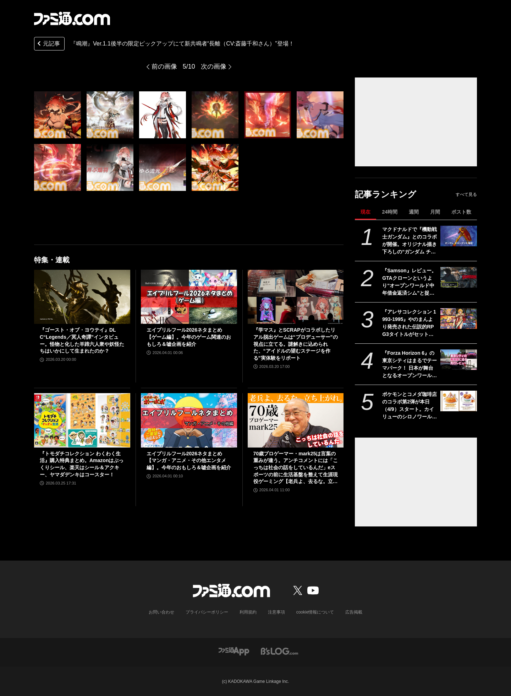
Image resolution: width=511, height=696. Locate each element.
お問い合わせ (161, 612)
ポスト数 (461, 212)
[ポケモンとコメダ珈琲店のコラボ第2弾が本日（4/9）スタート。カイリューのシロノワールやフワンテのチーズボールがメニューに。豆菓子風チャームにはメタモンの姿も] (458, 401)
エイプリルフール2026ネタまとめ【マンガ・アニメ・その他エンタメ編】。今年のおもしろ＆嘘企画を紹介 (189, 460)
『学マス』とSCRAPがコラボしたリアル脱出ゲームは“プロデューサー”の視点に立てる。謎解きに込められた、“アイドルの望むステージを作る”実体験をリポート (295, 343)
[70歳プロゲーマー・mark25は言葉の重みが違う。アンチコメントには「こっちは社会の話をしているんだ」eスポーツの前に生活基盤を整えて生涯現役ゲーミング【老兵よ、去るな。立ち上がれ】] (296, 420)
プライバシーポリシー (207, 612)
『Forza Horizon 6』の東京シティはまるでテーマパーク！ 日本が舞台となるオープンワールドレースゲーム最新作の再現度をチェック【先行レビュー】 (409, 364)
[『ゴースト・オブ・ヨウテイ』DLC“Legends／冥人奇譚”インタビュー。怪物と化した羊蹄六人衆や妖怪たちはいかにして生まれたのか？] (82, 297)
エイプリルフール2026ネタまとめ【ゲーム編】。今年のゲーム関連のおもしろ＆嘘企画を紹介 (189, 337)
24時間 (389, 212)
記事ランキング (385, 194)
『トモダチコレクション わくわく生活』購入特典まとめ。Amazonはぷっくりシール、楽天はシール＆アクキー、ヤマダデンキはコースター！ (81, 464)
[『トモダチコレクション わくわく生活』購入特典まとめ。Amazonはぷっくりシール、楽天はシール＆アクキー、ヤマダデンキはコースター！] (82, 420)
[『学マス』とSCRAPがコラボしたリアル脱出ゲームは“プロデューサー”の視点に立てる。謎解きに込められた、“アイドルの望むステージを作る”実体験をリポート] (296, 297)
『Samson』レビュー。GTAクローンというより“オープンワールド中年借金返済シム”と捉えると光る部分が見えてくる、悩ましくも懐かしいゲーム (409, 282)
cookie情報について (315, 612)
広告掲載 (353, 612)
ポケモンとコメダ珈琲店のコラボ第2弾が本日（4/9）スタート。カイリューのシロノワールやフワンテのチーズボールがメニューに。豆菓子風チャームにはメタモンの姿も (409, 406)
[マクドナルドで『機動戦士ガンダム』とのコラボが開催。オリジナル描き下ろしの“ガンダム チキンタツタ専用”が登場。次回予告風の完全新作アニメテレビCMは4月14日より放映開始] (458, 236)
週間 (414, 212)
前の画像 (164, 66)
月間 (435, 212)
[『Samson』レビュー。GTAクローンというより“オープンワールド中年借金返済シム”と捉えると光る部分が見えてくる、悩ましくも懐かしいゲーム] (458, 277)
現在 (365, 212)
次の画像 (213, 66)
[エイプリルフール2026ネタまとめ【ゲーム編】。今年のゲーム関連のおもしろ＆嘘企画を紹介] (189, 297)
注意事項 (276, 612)
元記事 (48, 44)
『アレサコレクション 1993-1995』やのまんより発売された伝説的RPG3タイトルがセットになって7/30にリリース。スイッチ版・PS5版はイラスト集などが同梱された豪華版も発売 (409, 323)
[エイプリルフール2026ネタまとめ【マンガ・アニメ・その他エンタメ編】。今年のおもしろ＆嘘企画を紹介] (189, 420)
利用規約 (248, 612)
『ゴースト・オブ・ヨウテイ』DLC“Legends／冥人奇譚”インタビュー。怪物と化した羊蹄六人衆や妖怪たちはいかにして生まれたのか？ (82, 340)
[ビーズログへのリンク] (279, 651)
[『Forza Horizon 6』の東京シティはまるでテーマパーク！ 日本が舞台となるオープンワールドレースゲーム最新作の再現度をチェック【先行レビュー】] (458, 359)
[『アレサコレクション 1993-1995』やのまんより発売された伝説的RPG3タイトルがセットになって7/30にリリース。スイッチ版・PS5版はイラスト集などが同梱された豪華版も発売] (458, 318)
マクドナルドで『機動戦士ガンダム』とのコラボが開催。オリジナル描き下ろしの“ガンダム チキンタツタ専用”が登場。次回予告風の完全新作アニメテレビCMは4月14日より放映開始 (409, 241)
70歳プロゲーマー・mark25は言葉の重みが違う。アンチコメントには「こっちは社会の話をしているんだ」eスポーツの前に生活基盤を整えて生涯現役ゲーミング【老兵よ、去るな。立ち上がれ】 (295, 468)
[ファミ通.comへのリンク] (72, 18)
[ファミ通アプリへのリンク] (234, 651)
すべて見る (466, 194)
